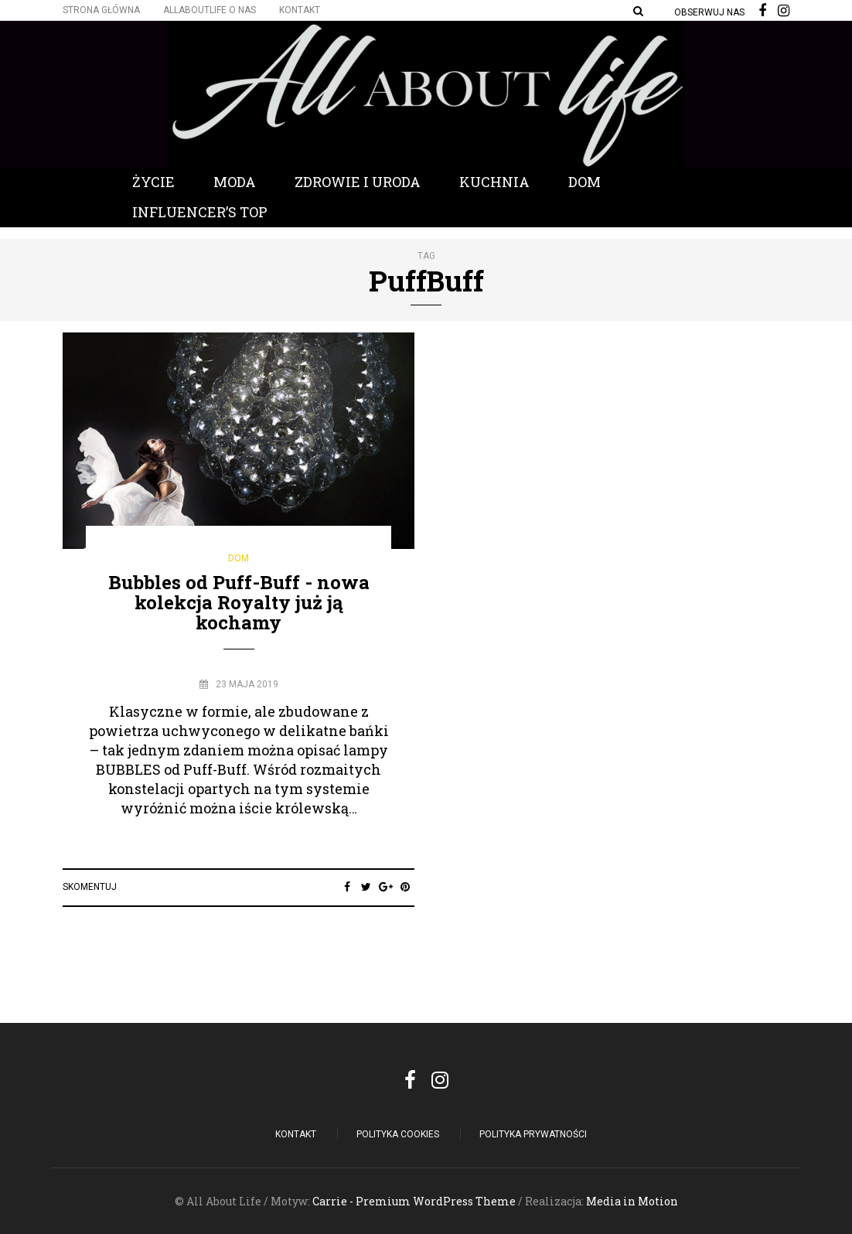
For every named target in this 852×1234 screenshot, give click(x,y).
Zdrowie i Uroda (358, 181)
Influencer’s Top (200, 212)
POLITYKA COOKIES (397, 1134)
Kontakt (299, 10)
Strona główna (101, 10)
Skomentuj (90, 886)
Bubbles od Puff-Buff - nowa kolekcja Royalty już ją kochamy (239, 603)
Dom (584, 181)
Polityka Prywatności (533, 1134)
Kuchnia (494, 181)
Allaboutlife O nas (209, 10)
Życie (153, 181)
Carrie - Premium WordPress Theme (414, 1201)
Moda (234, 181)
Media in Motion (632, 1201)
